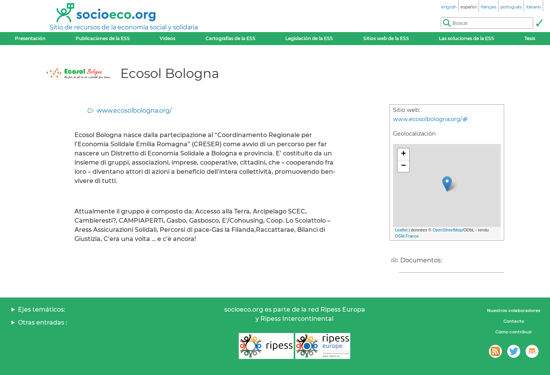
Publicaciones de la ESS (103, 38)
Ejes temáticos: (41, 309)
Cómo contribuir (513, 332)
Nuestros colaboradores (513, 310)
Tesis (529, 38)
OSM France (407, 236)
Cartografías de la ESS (230, 38)
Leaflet (401, 230)
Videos (167, 38)
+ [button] (403, 154)
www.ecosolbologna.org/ (134, 110)
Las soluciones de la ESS (466, 38)
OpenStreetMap (447, 230)
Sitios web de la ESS (386, 38)
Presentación (30, 38)
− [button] (403, 166)
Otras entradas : (42, 322)
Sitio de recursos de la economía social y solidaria (124, 27)
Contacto (513, 321)
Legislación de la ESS (309, 38)
